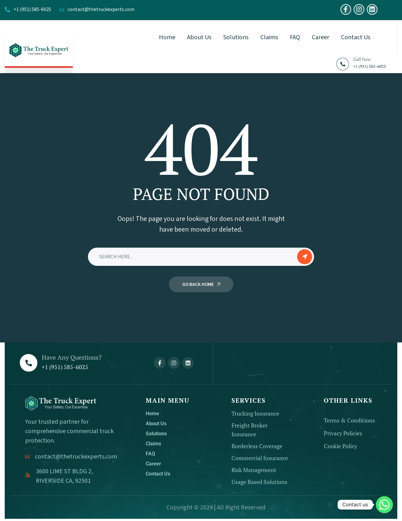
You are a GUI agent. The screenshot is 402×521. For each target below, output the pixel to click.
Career (153, 464)
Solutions (156, 434)
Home (152, 413)
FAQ (150, 454)
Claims (153, 444)
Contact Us (158, 474)
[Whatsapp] (384, 504)
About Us (156, 424)
